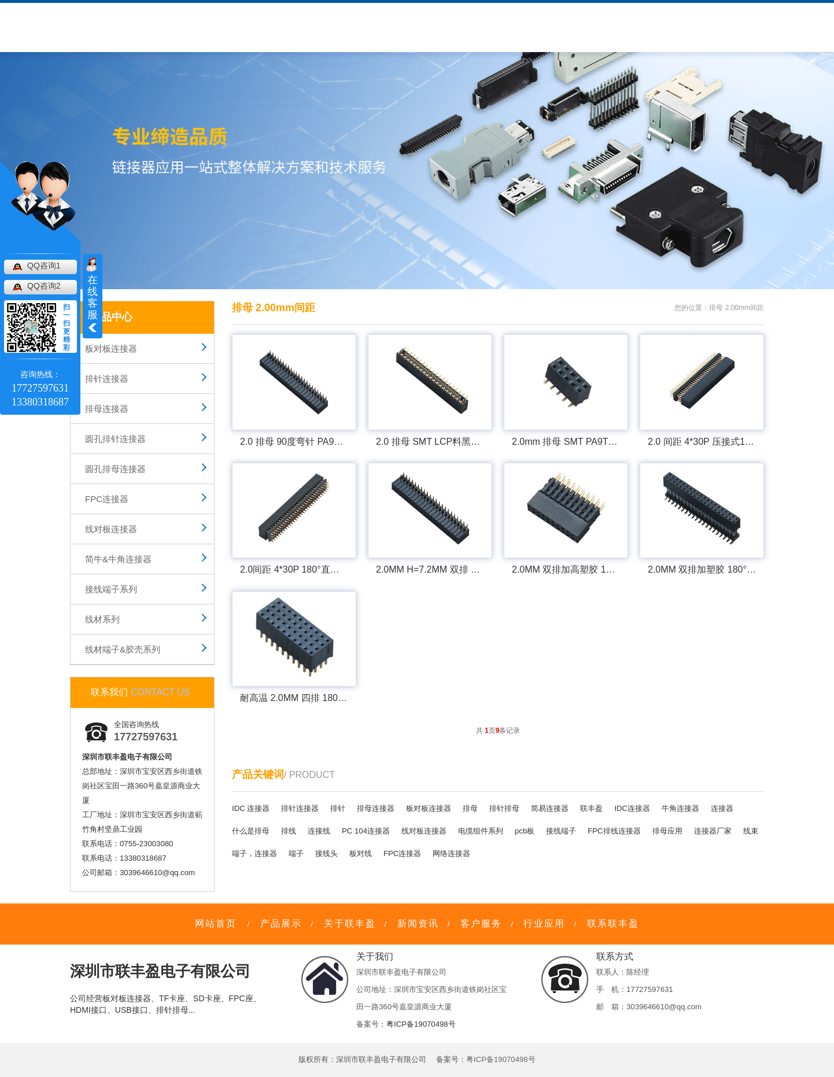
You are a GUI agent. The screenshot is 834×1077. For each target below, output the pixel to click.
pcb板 (524, 831)
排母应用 (667, 831)
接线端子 (561, 831)
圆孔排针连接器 (115, 439)
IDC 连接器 (251, 808)
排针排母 (504, 808)
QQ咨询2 (44, 285)
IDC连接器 (632, 808)
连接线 (319, 831)
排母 (470, 808)
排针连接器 (106, 378)
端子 (296, 853)
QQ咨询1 (44, 265)
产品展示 (281, 923)
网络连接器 (451, 853)
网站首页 (216, 923)
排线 (288, 831)
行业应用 (445, 28)
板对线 (360, 853)
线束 (750, 831)
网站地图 (681, 10)
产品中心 (195, 28)
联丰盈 (591, 808)
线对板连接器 (111, 529)
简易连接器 (550, 808)
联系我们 (505, 28)
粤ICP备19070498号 (421, 1024)
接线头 (326, 853)
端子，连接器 (254, 853)
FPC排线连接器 (614, 831)
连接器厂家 (713, 831)
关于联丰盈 (260, 28)
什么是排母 (251, 831)
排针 (337, 808)
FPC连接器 (106, 499)
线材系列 (102, 619)
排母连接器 (106, 409)
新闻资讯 (385, 28)
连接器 (722, 808)
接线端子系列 (111, 589)
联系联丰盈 (613, 923)
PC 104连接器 (366, 831)
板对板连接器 (111, 348)
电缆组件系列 (480, 831)
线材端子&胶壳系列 (122, 649)
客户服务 (325, 28)
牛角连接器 (680, 808)
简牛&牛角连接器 (118, 559)
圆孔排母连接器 (115, 469)
